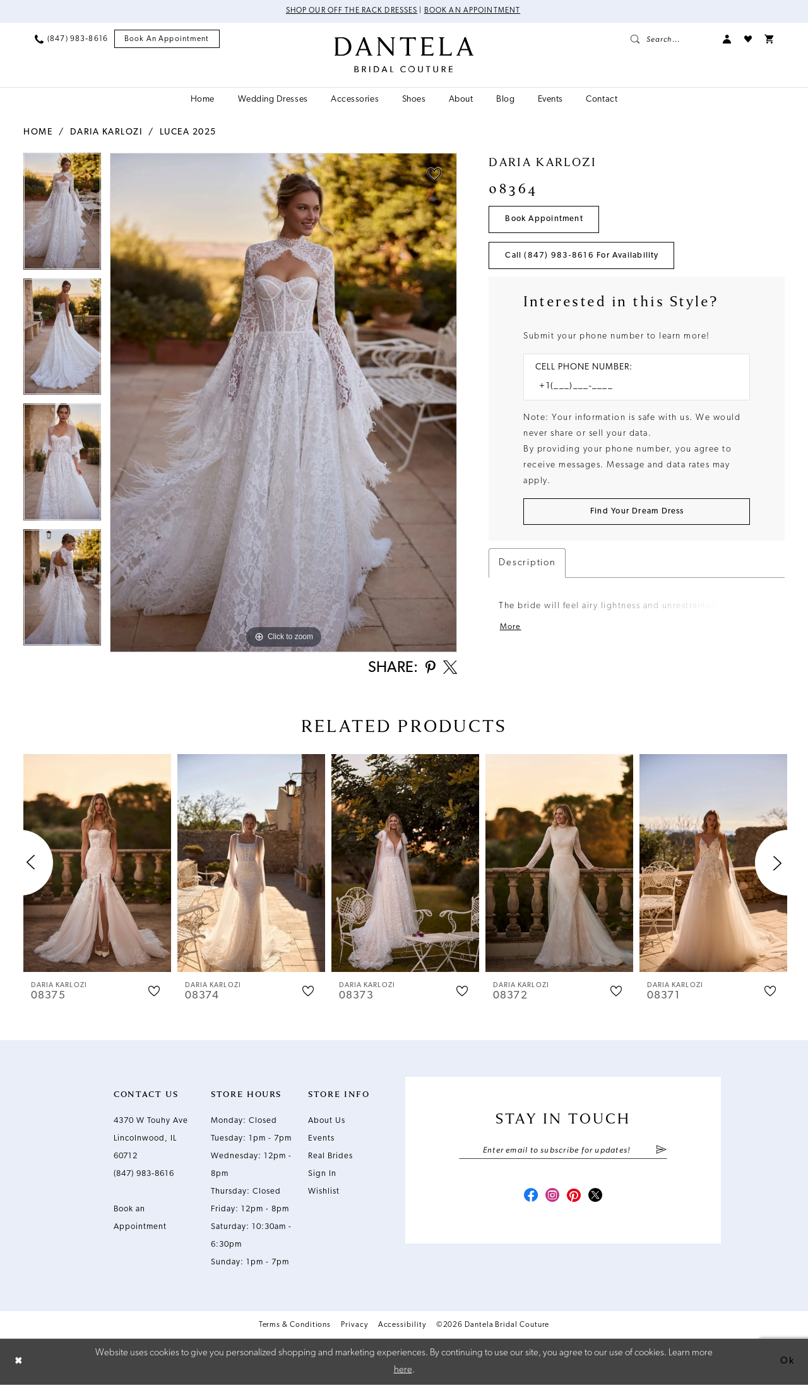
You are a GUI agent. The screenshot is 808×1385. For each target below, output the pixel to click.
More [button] (510, 628)
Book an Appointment (473, 11)
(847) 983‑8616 (144, 1174)
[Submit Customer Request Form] (636, 512)
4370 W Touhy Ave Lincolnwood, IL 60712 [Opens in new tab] (151, 1139)
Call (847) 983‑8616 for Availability (583, 256)
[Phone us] (71, 39)
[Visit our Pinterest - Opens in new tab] (574, 1197)
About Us (326, 1121)
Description (527, 564)
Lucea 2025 (188, 132)
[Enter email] (563, 1151)
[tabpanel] (62, 216)
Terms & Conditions (295, 1325)
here (403, 1369)
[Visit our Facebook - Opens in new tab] (529, 1197)
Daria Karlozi (106, 132)
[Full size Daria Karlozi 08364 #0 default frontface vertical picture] (283, 402)
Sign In (322, 1174)
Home (37, 132)
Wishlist (324, 1192)
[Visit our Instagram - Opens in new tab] (551, 1197)
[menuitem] (71, 39)
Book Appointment (545, 219)
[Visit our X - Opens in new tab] (597, 1197)
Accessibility (402, 1325)
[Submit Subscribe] (661, 1151)
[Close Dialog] (19, 1362)
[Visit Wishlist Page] (748, 39)
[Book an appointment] (167, 39)
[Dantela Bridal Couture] (404, 55)
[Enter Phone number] (630, 387)
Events (321, 1139)
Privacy (354, 1325)
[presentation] (97, 864)
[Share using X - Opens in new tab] (449, 669)
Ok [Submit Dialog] (787, 1361)
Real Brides (330, 1157)
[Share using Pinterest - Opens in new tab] (429, 669)
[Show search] (670, 39)
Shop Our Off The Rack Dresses (351, 11)
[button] (727, 39)
